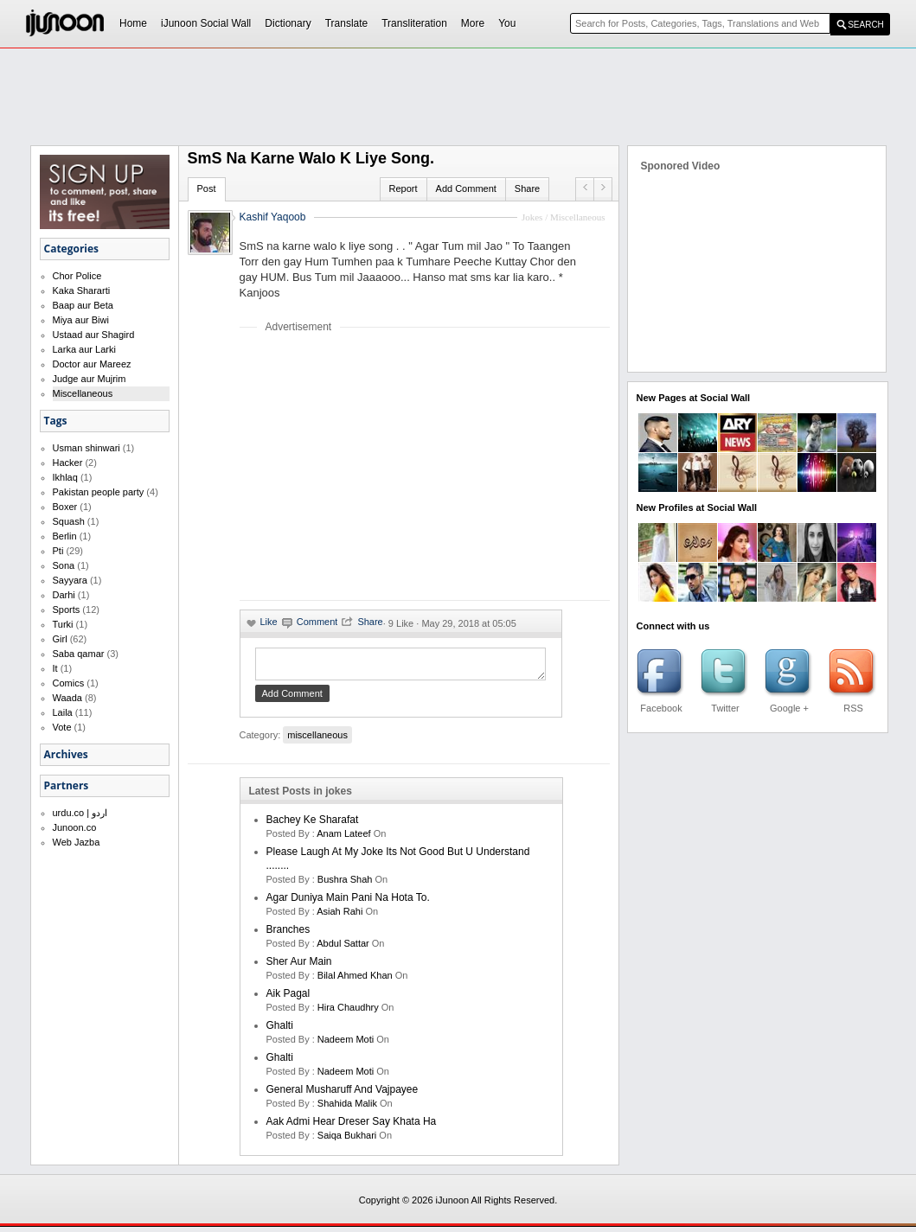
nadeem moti (345, 1044)
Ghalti (279, 1031)
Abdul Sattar (343, 948)
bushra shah (345, 884)
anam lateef (343, 838)
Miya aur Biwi (81, 320)
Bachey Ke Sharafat (312, 825)
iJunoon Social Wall (206, 23)
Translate (346, 23)
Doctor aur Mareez (92, 364)
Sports (66, 609)
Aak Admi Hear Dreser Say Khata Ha (351, 1126)
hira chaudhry (348, 1012)
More (472, 23)
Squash (69, 521)
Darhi (64, 595)
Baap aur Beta (83, 305)
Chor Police (77, 276)
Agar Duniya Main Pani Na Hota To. (348, 903)
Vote (62, 727)
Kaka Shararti (82, 290)
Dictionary (288, 23)
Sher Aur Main (299, 967)
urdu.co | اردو (80, 813)
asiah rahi (339, 916)
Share (527, 188)
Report (403, 188)
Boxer (65, 506)
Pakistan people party (98, 492)
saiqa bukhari (347, 1140)
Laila (63, 712)
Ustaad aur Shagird (94, 334)
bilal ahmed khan (355, 980)
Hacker (68, 462)
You (507, 23)
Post (206, 188)
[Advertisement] (385, 466)
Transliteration (414, 23)
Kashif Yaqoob (273, 217)
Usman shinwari (86, 448)
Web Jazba (76, 842)
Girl (60, 639)
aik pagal (288, 999)
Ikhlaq (65, 477)
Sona (64, 565)
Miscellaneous (83, 393)
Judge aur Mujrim (89, 378)
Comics (69, 683)
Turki (63, 624)
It (55, 668)
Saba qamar (79, 653)
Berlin (65, 536)
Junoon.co (75, 827)
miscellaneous (317, 740)
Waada (67, 698)
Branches (288, 935)
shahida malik (347, 1108)
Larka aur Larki (84, 349)
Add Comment (466, 188)
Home (133, 23)
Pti (58, 551)
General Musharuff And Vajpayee (342, 1094)
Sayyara (70, 580)
